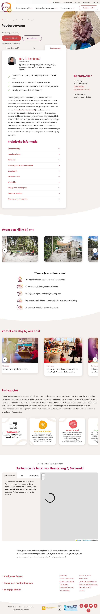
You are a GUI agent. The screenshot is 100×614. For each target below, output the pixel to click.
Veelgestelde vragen (67, 587)
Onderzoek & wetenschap (87, 581)
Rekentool (63, 575)
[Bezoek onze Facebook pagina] (86, 606)
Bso (34, 48)
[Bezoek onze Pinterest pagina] (88, 610)
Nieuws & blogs (65, 590)
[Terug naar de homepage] (5, 6)
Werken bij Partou (85, 575)
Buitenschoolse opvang (45, 8)
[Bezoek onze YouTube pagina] (91, 606)
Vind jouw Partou (13, 576)
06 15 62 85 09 (79, 86)
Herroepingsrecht (85, 587)
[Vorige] (5, 250)
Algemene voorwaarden (21, 609)
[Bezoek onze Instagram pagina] (81, 606)
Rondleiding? (32, 38)
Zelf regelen (64, 584)
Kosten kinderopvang (67, 578)
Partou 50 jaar (67, 2)
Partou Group (83, 578)
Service (77, 2)
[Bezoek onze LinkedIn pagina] (95, 606)
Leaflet (78, 540)
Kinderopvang (9, 20)
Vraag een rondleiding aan (18, 582)
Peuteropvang (66, 8)
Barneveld (19, 20)
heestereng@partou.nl (82, 89)
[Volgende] (95, 250)
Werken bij (86, 2)
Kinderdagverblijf (22, 8)
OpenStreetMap (87, 540)
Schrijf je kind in (11, 38)
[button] (43, 475)
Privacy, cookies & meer (26, 607)
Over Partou (56, 2)
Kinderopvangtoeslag (67, 581)
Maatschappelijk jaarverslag (88, 584)
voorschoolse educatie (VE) (25, 110)
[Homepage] (2, 19)
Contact (82, 590)
